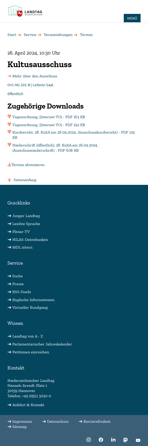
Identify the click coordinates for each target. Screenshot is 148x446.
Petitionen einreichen (30, 352)
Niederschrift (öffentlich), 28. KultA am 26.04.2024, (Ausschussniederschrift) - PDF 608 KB (55, 148)
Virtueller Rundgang (30, 307)
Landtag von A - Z (27, 336)
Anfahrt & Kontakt (28, 404)
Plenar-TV (21, 231)
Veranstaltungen (58, 34)
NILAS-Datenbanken (30, 239)
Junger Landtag (26, 215)
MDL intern (22, 247)
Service (30, 34)
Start (11, 34)
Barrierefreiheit (97, 421)
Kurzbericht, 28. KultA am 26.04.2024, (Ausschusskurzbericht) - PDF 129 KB (73, 135)
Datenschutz (58, 421)
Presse (18, 283)
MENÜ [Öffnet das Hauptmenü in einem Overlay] (132, 18)
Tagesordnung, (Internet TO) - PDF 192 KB (48, 124)
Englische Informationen (33, 299)
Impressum (22, 421)
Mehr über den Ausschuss (34, 76)
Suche (17, 276)
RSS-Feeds (21, 291)
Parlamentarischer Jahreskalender (42, 344)
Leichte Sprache (26, 223)
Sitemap (19, 426)
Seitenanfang (25, 179)
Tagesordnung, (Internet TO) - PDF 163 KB (48, 116)
